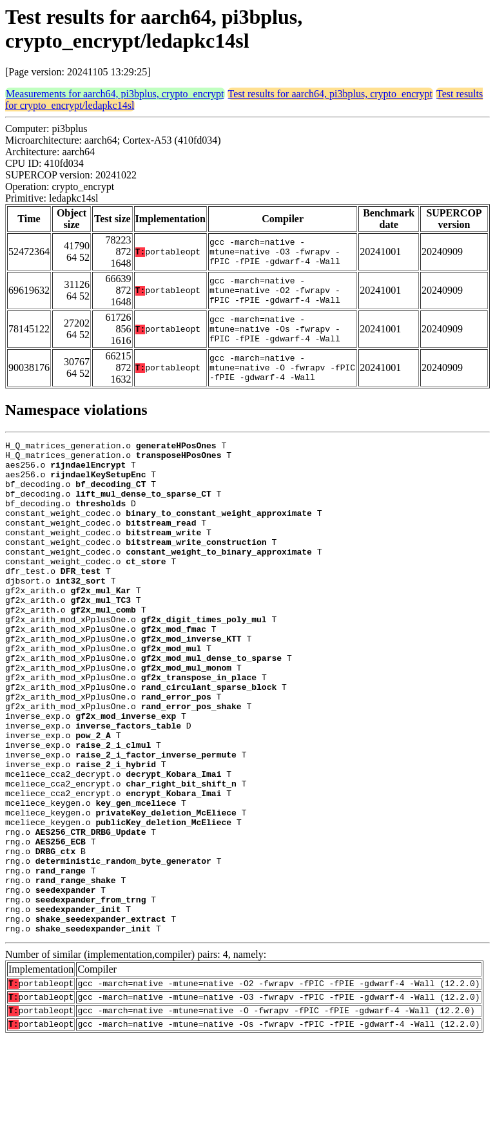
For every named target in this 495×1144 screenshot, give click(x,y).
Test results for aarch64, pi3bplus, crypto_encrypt (330, 93)
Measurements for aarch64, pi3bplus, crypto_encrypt (115, 93)
